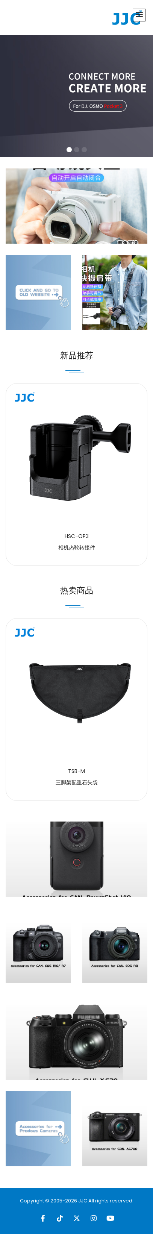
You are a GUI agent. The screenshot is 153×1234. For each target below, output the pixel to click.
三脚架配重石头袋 (77, 782)
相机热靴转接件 (76, 547)
